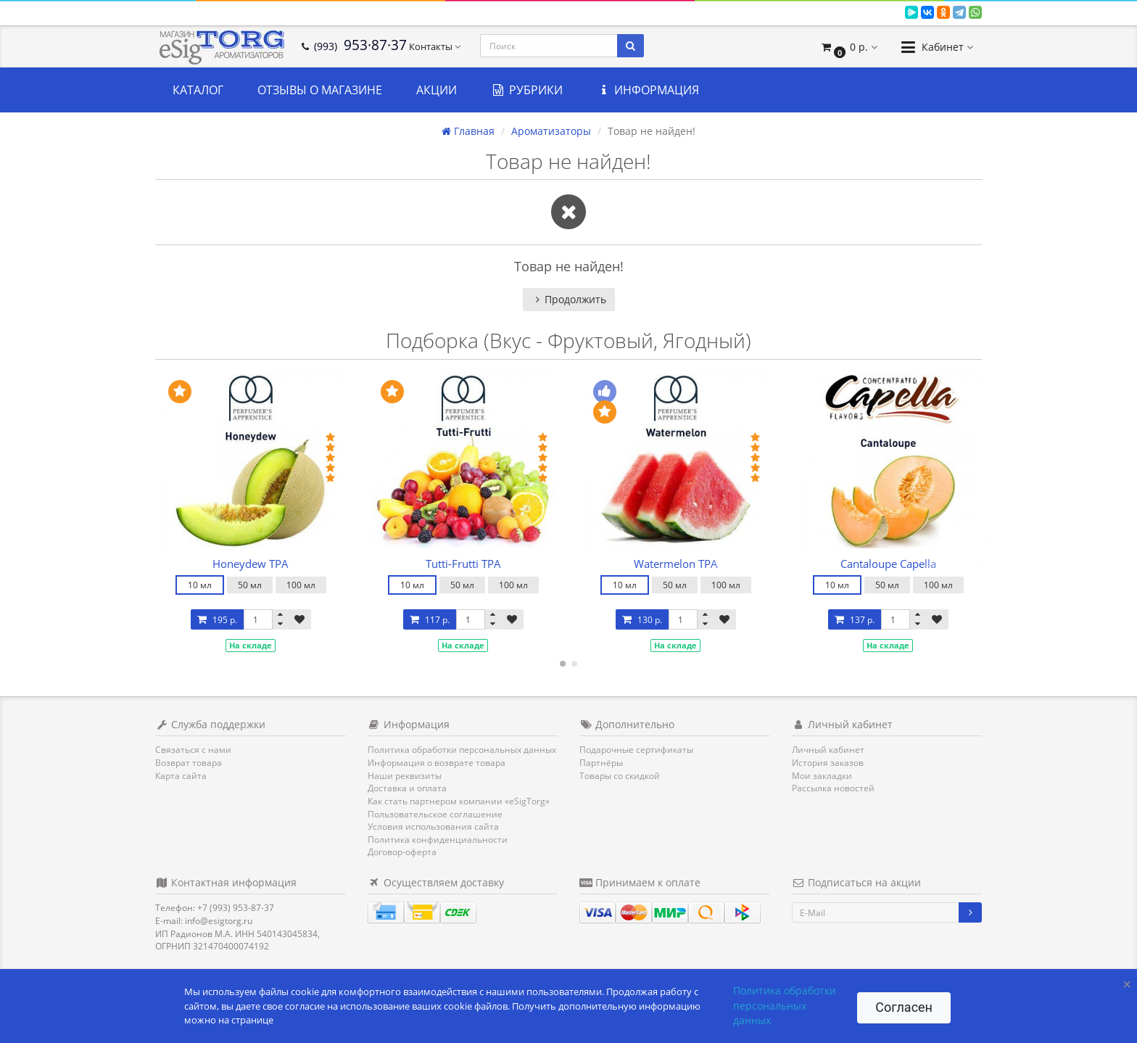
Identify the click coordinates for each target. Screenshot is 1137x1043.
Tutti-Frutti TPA (463, 563)
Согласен (904, 1007)
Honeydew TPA (250, 563)
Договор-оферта (402, 852)
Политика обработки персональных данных (462, 749)
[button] (848, 46)
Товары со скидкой (619, 776)
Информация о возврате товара (436, 763)
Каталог (198, 90)
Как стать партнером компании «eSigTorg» (459, 801)
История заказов (828, 763)
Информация (648, 90)
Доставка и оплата (407, 788)
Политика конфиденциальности (438, 839)
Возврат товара (188, 763)
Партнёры (601, 763)
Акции (436, 90)
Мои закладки (822, 776)
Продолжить (569, 299)
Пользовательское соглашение (435, 814)
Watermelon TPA (676, 563)
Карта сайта (181, 776)
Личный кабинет (828, 749)
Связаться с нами (193, 749)
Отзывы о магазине (319, 90)
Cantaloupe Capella (888, 563)
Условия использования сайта (433, 826)
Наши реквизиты (405, 776)
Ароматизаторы (551, 131)
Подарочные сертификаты (636, 749)
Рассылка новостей (833, 788)
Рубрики (527, 90)
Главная (468, 131)
